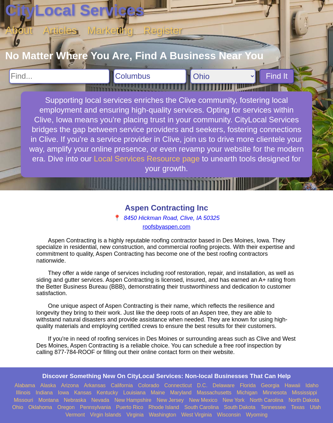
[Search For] (59, 76)
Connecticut (178, 385)
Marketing (110, 30)
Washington (162, 414)
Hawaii (292, 385)
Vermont (75, 414)
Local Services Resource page (147, 158)
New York (233, 400)
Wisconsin (229, 414)
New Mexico (203, 400)
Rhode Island (163, 407)
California (122, 385)
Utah (315, 407)
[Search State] (223, 76)
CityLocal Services (74, 10)
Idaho (311, 385)
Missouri (23, 400)
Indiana (44, 392)
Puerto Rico (129, 407)
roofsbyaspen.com (166, 227)
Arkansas (95, 385)
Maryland (181, 392)
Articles (60, 30)
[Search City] (149, 76)
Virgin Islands (105, 414)
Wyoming (257, 414)
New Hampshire (133, 400)
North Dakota (303, 400)
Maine (158, 392)
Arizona (70, 385)
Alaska (48, 385)
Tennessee (273, 407)
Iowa (63, 392)
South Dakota (240, 407)
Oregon (65, 407)
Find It (277, 76)
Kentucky (107, 392)
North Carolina (266, 400)
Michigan (247, 392)
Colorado (148, 385)
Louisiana (134, 392)
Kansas (82, 392)
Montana (48, 400)
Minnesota (275, 392)
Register (162, 30)
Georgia (270, 385)
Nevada (100, 400)
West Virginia (196, 414)
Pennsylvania (95, 407)
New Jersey (170, 400)
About (19, 30)
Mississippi (304, 392)
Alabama (25, 385)
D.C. (202, 385)
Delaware (224, 385)
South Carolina (201, 407)
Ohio (17, 407)
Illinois (23, 392)
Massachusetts (214, 392)
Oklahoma (40, 407)
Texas (298, 407)
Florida (248, 385)
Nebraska (75, 400)
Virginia (135, 414)
